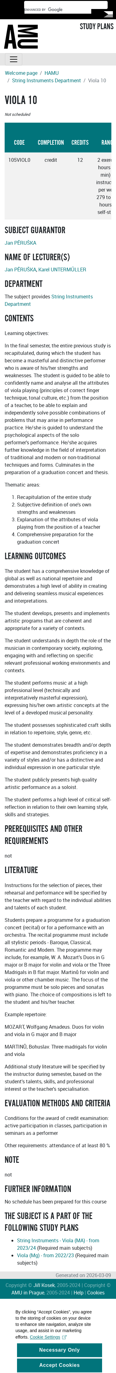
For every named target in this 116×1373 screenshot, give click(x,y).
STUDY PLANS (97, 26)
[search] (57, 10)
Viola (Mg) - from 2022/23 (45, 1255)
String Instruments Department (46, 80)
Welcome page (21, 73)
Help (79, 1292)
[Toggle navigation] (13, 59)
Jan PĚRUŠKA (20, 242)
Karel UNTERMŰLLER (62, 269)
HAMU (52, 73)
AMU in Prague (27, 1292)
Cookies (96, 1292)
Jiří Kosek (44, 1285)
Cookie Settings (48, 1344)
